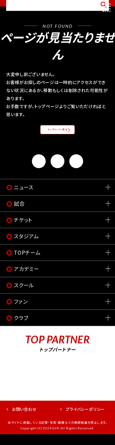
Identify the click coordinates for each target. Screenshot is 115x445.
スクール (24, 296)
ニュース (23, 198)
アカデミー (26, 279)
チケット (23, 230)
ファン (21, 312)
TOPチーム (27, 263)
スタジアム (26, 247)
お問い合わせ (24, 420)
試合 (19, 214)
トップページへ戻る (57, 134)
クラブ (21, 328)
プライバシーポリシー (85, 420)
